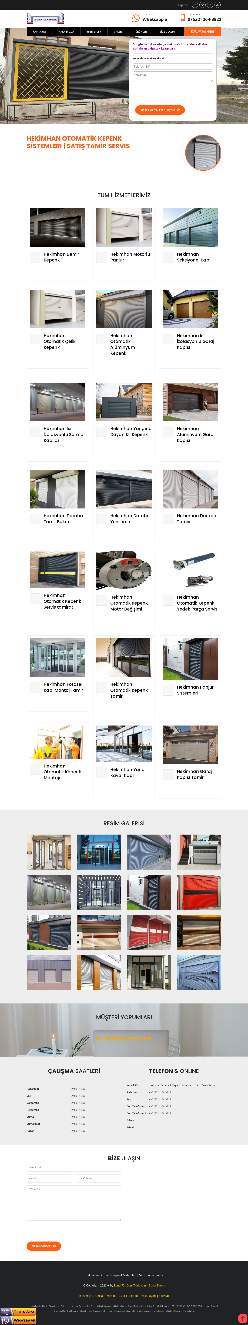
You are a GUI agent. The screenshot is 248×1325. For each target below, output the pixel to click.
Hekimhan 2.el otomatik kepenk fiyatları (147, 1311)
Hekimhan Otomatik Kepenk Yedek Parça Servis (197, 603)
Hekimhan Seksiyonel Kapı (193, 257)
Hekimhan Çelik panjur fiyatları (117, 1311)
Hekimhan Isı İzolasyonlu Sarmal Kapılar (64, 434)
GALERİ (118, 31)
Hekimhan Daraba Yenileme (130, 519)
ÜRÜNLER (141, 31)
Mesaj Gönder (44, 1246)
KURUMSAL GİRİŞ (202, 31)
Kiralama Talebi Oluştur (160, 110)
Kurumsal (97, 1296)
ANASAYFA (39, 31)
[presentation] (159, 93)
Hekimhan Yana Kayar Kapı (127, 772)
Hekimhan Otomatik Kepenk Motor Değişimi (129, 603)
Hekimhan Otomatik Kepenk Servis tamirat (62, 601)
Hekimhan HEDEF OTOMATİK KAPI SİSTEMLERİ (181, 1306)
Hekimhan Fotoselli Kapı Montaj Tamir (64, 687)
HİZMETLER (94, 31)
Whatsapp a (155, 19)
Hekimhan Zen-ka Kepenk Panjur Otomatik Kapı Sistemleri (136, 1306)
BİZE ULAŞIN (167, 31)
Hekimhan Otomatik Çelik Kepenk (60, 341)
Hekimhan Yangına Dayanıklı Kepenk (131, 431)
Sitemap (164, 1296)
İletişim (83, 1296)
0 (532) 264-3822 (204, 19)
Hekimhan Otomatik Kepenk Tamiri (129, 690)
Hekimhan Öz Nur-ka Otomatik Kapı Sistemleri (49, 1306)
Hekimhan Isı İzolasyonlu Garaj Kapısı (195, 341)
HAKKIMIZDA (66, 31)
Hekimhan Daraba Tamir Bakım (63, 519)
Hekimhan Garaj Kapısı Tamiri (194, 774)
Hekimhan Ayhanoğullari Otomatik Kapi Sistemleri (90, 1306)
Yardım (111, 1296)
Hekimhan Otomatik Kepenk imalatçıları (87, 1311)
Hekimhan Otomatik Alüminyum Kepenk (122, 344)
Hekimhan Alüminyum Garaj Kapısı (196, 434)
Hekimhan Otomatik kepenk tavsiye (180, 1311)
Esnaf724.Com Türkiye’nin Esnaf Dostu (139, 1285)
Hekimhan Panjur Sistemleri (195, 690)
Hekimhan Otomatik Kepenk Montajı (62, 772)
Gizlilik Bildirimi (128, 1296)
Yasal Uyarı (148, 1296)
